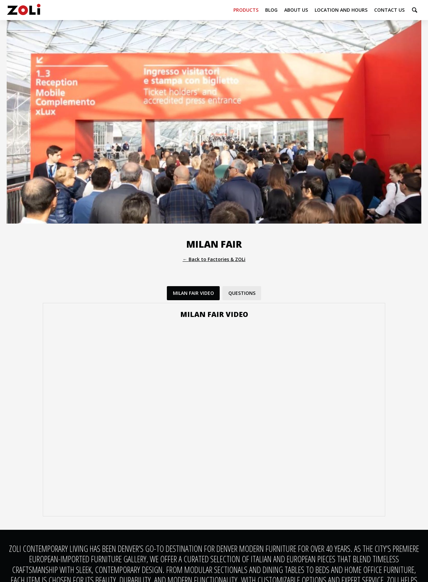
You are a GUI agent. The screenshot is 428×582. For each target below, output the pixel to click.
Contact (389, 10)
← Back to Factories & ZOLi (214, 259)
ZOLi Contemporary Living (24, 10)
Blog (271, 10)
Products (245, 10)
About (296, 10)
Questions (241, 293)
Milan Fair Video (193, 293)
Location (341, 10)
